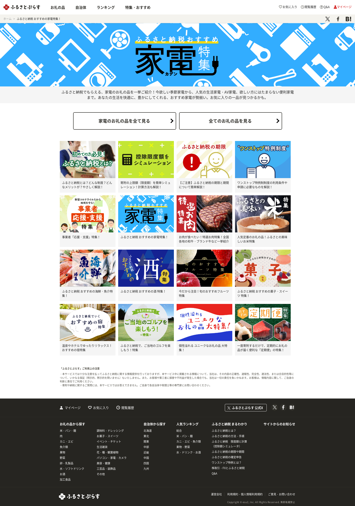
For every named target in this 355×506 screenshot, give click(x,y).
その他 (101, 474)
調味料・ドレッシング (110, 431)
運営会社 (216, 494)
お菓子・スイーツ (107, 436)
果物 (62, 452)
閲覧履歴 (127, 407)
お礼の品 (57, 7)
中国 (146, 458)
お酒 (62, 474)
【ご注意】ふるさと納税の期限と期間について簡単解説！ (204, 184)
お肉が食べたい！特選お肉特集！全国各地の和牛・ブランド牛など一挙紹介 (204, 239)
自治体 (80, 7)
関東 (146, 441)
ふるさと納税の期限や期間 (228, 452)
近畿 (146, 452)
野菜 (62, 458)
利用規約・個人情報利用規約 (245, 494)
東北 (146, 436)
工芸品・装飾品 (106, 469)
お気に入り (101, 407)
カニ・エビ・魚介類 (188, 441)
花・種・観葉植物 (107, 452)
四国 (146, 463)
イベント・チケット (109, 441)
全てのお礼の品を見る (230, 121)
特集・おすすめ (138, 7)
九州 (146, 469)
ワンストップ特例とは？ (227, 463)
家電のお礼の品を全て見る (124, 121)
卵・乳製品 (66, 463)
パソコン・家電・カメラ (112, 458)
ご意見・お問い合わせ (281, 494)
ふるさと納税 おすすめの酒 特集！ (143, 291)
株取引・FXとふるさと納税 (228, 468)
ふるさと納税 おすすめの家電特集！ (144, 237)
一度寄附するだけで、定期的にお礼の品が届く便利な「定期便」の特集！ (262, 347)
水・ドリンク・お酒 (188, 452)
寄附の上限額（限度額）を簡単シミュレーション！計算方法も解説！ (145, 184)
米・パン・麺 (68, 431)
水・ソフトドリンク (72, 469)
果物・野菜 (183, 447)
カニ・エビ (66, 441)
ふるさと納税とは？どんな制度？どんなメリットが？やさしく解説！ (87, 184)
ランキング (106, 7)
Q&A (214, 473)
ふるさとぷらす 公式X (247, 407)
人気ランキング (187, 424)
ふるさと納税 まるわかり (229, 424)
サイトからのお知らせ (279, 424)
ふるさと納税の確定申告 (227, 457)
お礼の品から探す (72, 424)
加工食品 (65, 479)
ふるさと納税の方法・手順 (228, 436)
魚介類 (64, 447)
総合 (179, 431)
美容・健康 (103, 463)
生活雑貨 (102, 447)
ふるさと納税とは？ (224, 431)
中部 (146, 447)
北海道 (148, 431)
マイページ (73, 407)
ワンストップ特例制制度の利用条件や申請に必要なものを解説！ (262, 184)
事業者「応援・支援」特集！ (81, 237)
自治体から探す (155, 424)
